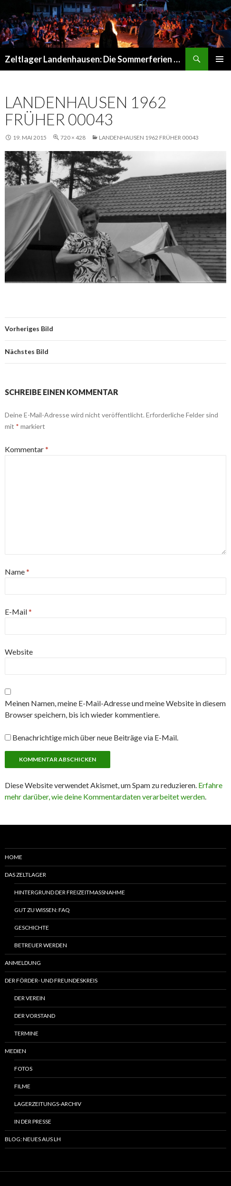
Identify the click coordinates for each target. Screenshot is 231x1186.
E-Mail (18, 611)
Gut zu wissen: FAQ (42, 909)
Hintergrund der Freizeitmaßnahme (69, 892)
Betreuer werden (40, 945)
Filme (22, 1086)
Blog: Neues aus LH (33, 1139)
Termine (26, 1033)
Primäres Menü (219, 59)
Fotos (23, 1068)
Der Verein (29, 998)
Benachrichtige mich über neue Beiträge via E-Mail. (95, 737)
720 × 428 (73, 137)
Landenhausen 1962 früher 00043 (149, 137)
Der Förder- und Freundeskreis (51, 980)
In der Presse (32, 1121)
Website (19, 651)
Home (13, 857)
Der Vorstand (34, 1015)
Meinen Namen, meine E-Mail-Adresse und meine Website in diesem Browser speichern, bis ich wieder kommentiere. (115, 709)
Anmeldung (23, 962)
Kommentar (26, 449)
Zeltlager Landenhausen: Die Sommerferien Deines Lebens (95, 59)
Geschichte (31, 927)
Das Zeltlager (25, 874)
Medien (15, 1050)
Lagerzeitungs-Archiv (47, 1103)
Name (17, 571)
